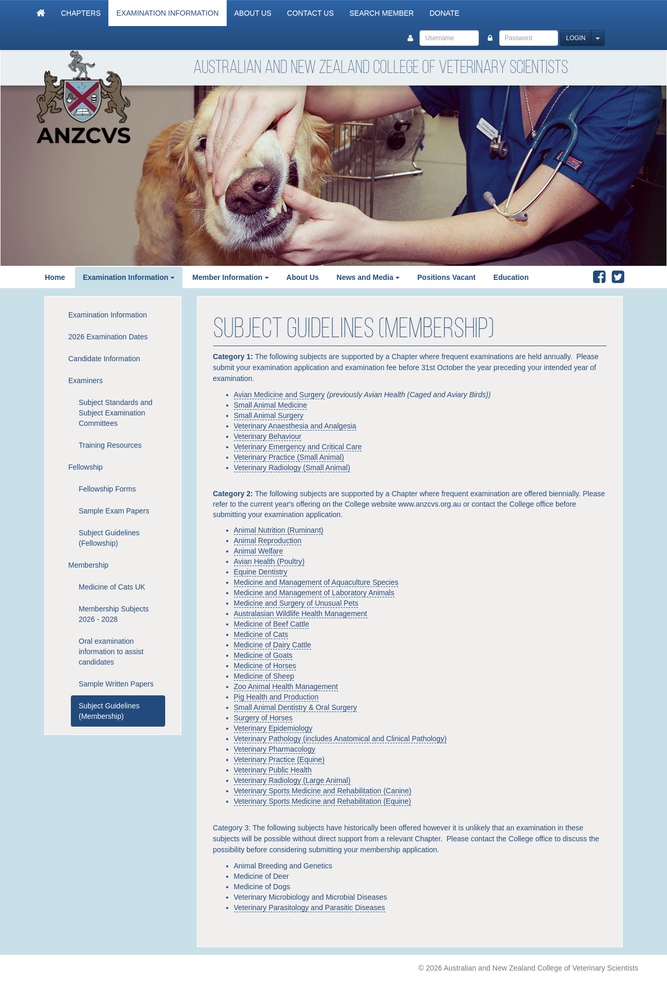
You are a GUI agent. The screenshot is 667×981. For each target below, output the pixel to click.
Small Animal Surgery (269, 415)
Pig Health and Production (276, 697)
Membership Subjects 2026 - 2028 (114, 614)
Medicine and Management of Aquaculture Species (316, 582)
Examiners (85, 380)
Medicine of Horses (265, 665)
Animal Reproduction (268, 540)
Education (511, 277)
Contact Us (310, 13)
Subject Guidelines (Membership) (109, 711)
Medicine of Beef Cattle (272, 624)
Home (55, 277)
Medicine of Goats (263, 655)
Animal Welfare (258, 551)
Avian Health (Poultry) (269, 561)
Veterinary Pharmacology (274, 749)
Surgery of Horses (263, 718)
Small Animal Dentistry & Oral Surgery (295, 707)
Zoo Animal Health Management (286, 686)
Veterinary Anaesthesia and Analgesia (295, 426)
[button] (175, 277)
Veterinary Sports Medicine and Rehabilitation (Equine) (322, 801)
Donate (444, 13)
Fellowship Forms (107, 489)
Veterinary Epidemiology (273, 728)
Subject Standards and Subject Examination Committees (116, 412)
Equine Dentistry (261, 572)
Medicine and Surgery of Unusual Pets (296, 603)
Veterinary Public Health (273, 770)
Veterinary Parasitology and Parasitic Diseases (309, 907)
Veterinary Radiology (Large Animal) (292, 780)
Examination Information (167, 13)
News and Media (365, 277)
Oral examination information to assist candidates (111, 651)
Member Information (227, 277)
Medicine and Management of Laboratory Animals (314, 592)
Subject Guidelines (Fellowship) (109, 538)
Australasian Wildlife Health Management (300, 613)
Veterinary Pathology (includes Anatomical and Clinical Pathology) (340, 738)
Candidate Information (104, 358)
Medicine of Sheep (264, 676)
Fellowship (85, 467)
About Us (252, 13)
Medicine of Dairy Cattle (273, 645)
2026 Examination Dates (108, 337)
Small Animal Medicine (270, 405)
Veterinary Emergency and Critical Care (298, 447)
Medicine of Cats (261, 634)
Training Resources (110, 445)
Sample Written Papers (116, 684)
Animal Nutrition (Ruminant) (279, 530)
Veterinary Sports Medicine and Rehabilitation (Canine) (323, 791)
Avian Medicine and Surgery (279, 394)
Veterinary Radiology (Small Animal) (292, 467)
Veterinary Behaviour (268, 436)
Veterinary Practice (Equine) (279, 759)
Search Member (382, 13)
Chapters (81, 13)
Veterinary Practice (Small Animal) (289, 457)
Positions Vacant (446, 277)
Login (575, 38)
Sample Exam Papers (114, 511)
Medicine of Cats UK (112, 587)
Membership (88, 565)
